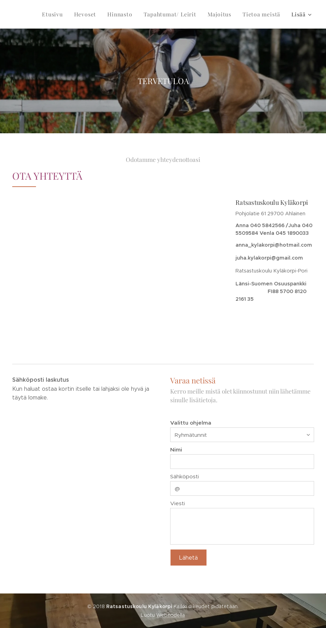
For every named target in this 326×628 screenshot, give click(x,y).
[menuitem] (60, 14)
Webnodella (170, 615)
